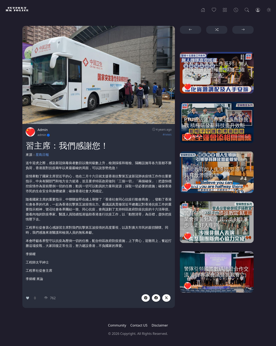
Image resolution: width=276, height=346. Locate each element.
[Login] (258, 9)
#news (167, 134)
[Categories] (225, 9)
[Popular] (214, 9)
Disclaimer (160, 325)
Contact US (139, 325)
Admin (43, 129)
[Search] (247, 9)
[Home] (203, 9)
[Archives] (236, 9)
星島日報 (42, 154)
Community (117, 325)
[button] (156, 298)
